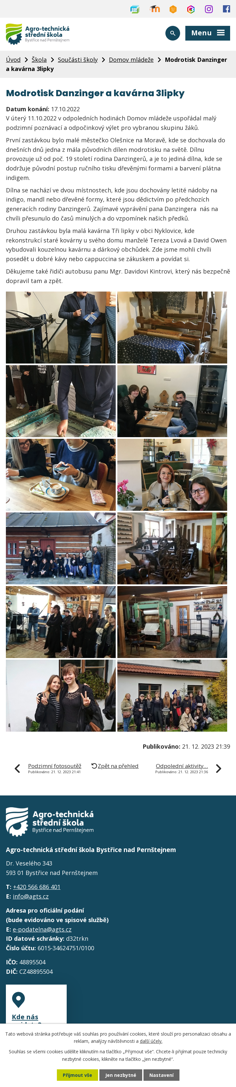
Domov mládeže (131, 59)
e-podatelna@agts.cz (42, 929)
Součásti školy (78, 59)
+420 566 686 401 (36, 887)
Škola (39, 59)
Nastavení (161, 1075)
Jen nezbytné (120, 1075)
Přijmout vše (77, 1075)
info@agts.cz (31, 896)
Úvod (13, 59)
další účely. (151, 1041)
